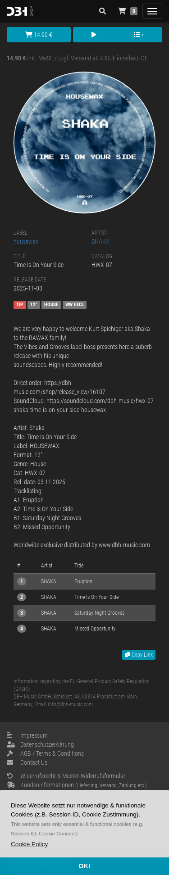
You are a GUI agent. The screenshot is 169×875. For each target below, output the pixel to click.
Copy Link (139, 655)
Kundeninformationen (77, 785)
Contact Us (27, 762)
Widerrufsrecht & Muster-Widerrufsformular (66, 776)
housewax (26, 241)
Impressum (27, 735)
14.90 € (38, 34)
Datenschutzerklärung (40, 744)
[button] (29, 844)
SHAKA (100, 241)
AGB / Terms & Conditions (45, 753)
